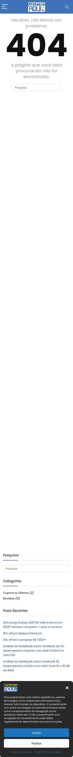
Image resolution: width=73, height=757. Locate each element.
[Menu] (4, 7)
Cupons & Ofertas (16, 593)
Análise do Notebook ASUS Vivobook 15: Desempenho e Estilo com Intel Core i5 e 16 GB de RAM (36, 665)
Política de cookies (21, 752)
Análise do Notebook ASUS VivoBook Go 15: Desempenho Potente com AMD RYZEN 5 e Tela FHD (33, 650)
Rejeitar (37, 743)
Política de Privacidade (47, 752)
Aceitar (36, 732)
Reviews (9, 598)
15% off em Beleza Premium (22, 633)
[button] (67, 688)
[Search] (67, 7)
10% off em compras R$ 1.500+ (24, 640)
